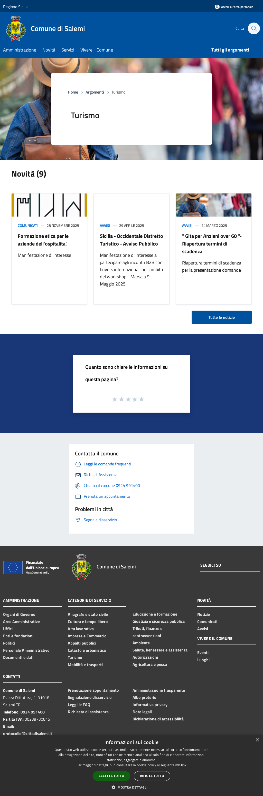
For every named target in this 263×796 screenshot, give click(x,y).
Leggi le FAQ (79, 704)
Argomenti (95, 92)
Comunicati (28, 225)
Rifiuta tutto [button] (152, 776)
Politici (9, 643)
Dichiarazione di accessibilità (158, 719)
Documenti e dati (18, 657)
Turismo (75, 657)
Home (73, 92)
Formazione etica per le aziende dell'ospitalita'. (43, 240)
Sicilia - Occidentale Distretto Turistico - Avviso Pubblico (131, 240)
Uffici (8, 629)
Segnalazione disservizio (90, 697)
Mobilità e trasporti (85, 664)
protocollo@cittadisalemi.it (27, 733)
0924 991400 (33, 712)
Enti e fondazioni (18, 636)
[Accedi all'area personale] (234, 7)
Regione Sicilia (16, 7)
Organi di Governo (19, 614)
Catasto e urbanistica (87, 650)
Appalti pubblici (82, 643)
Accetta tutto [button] (111, 776)
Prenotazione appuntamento (93, 690)
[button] (131, 787)
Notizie (203, 614)
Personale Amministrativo (26, 650)
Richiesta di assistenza (88, 712)
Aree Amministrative (21, 621)
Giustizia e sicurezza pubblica (159, 621)
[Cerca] (254, 28)
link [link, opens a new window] (183, 765)
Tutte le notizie (222, 317)
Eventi (203, 652)
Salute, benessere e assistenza (160, 650)
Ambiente (141, 643)
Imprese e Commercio (87, 636)
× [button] (257, 740)
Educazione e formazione (155, 614)
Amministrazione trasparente (159, 690)
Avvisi (105, 225)
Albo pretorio (144, 697)
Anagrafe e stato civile (88, 614)
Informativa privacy (150, 704)
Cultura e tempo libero (88, 621)
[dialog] (131, 765)
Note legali (142, 712)
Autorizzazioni (145, 657)
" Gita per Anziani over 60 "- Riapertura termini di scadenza (212, 243)
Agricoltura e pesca (150, 664)
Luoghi (203, 660)
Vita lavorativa (81, 629)
